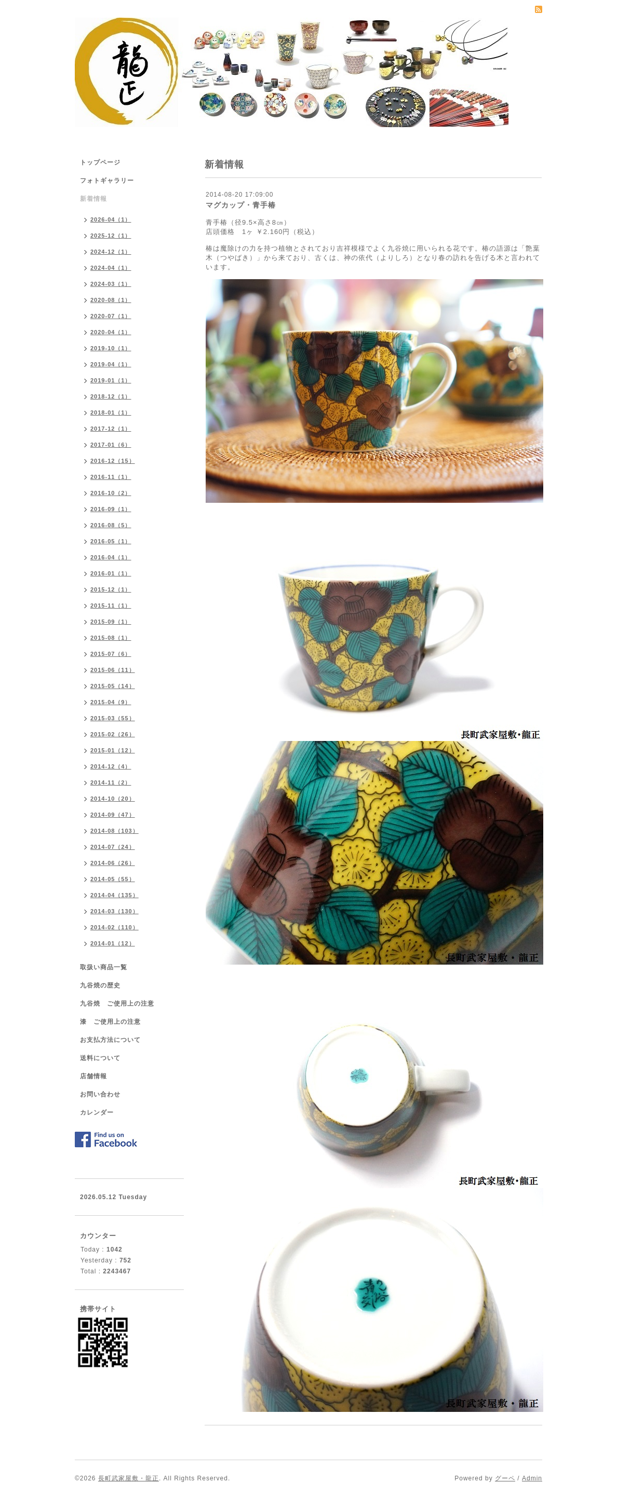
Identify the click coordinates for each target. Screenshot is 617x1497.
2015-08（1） (110, 638)
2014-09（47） (112, 815)
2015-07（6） (110, 654)
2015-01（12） (112, 750)
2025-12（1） (110, 235)
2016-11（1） (110, 477)
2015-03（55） (112, 718)
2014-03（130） (114, 911)
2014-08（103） (114, 831)
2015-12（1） (110, 589)
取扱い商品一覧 (103, 967)
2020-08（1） (110, 300)
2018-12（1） (110, 396)
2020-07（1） (110, 316)
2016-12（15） (112, 461)
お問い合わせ (100, 1094)
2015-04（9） (110, 702)
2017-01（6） (110, 445)
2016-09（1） (110, 509)
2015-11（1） (110, 605)
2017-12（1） (110, 428)
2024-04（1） (110, 268)
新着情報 (93, 198)
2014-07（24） (112, 847)
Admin (532, 1478)
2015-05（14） (112, 686)
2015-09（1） (110, 622)
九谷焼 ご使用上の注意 (117, 1003)
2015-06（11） (112, 670)
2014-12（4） (110, 766)
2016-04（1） (110, 557)
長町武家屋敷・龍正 (128, 1478)
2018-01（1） (110, 412)
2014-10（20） (112, 798)
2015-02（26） (112, 734)
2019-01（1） (110, 380)
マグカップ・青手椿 (241, 205)
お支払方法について (110, 1039)
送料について (100, 1058)
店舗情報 (93, 1076)
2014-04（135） (114, 895)
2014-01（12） (112, 943)
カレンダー (97, 1112)
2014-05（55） (112, 879)
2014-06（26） (112, 863)
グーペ (505, 1478)
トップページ (100, 162)
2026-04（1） (110, 219)
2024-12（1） (110, 252)
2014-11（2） (110, 782)
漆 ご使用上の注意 (110, 1021)
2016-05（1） (110, 541)
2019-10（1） (110, 348)
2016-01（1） (110, 573)
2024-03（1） (110, 284)
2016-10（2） (110, 493)
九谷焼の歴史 (100, 985)
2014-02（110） (114, 927)
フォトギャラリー (107, 180)
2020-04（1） (110, 332)
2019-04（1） (110, 364)
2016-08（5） (110, 525)
